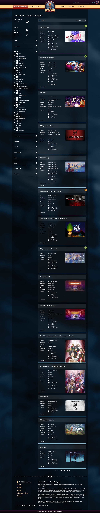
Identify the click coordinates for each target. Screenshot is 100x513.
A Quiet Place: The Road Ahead (50, 191)
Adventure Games (20, 6)
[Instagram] (25, 505)
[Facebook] (17, 505)
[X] (20, 505)
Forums (71, 6)
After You (43, 447)
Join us (19, 490)
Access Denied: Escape (47, 305)
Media (63, 6)
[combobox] (81, 2)
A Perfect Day (44, 158)
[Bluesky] (34, 505)
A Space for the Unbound (48, 249)
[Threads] (30, 505)
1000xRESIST (44, 27)
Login (93, 2)
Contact (19, 496)
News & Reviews (35, 6)
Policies (19, 487)
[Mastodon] (32, 505)
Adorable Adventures (47, 420)
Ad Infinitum (44, 397)
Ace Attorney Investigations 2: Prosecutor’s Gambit (57, 336)
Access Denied (45, 277)
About (19, 485)
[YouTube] (27, 505)
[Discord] (22, 505)
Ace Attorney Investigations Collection (53, 366)
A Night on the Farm (46, 126)
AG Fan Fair (81, 6)
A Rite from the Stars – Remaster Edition (53, 218)
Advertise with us (22, 493)
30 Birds (43, 93)
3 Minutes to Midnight (47, 58)
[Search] (81, 2)
